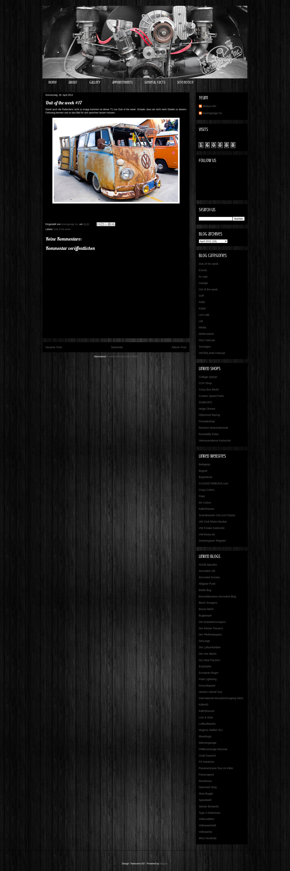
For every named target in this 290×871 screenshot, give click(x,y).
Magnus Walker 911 (211, 730)
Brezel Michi (206, 609)
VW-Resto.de (207, 534)
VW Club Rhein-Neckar (213, 521)
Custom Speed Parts (211, 395)
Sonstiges (205, 346)
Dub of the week (62, 229)
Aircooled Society (209, 577)
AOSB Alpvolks (208, 564)
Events (203, 270)
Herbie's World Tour (210, 692)
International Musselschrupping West (221, 698)
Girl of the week (208, 289)
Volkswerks (205, 831)
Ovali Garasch (207, 755)
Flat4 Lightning (208, 679)
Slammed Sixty (208, 787)
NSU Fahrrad (207, 340)
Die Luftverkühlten (210, 647)
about (72, 82)
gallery (94, 82)
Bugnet (203, 470)
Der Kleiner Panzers (211, 628)
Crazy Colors (207, 489)
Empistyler (205, 666)
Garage (203, 283)
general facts (155, 82)
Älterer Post (179, 347)
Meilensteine (206, 333)
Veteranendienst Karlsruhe (215, 440)
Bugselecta (205, 477)
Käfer (202, 302)
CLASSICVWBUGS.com (213, 483)
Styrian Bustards (209, 806)
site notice (185, 82)
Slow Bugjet (206, 793)
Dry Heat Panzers (209, 660)
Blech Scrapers (208, 602)
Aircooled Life (207, 570)
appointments (122, 82)
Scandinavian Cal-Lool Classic (217, 515)
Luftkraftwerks (207, 723)
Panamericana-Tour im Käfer (216, 768)
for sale (203, 276)
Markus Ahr (209, 106)
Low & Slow (206, 717)
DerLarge (204, 640)
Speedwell (205, 800)
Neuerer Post (54, 347)
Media (202, 327)
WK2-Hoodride (208, 838)
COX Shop (205, 383)
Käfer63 (203, 704)
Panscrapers (206, 774)
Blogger (164, 863)
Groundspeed (207, 685)
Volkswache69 (207, 825)
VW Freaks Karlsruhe (212, 528)
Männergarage (207, 742)
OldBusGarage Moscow (213, 749)
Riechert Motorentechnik (213, 427)
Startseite (117, 347)
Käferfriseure (206, 508)
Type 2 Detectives (209, 812)
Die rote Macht (207, 653)
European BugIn (208, 672)
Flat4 (202, 496)
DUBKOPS (205, 402)
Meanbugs (205, 736)
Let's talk (204, 314)
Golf (201, 295)
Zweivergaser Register (212, 540)
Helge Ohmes (207, 408)
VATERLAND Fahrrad (212, 353)
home (52, 82)
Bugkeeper (205, 615)
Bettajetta (204, 464)
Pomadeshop (207, 421)
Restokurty (205, 781)
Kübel (202, 308)
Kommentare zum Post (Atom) (122, 356)
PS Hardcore (206, 761)
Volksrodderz (207, 819)
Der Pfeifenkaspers (210, 634)
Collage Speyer (208, 376)
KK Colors (205, 502)
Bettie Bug (205, 590)
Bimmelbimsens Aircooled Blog (217, 596)
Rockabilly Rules (209, 434)
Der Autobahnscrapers (212, 621)
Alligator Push (207, 583)
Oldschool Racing (209, 414)
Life (201, 321)
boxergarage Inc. (213, 113)
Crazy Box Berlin (209, 389)
